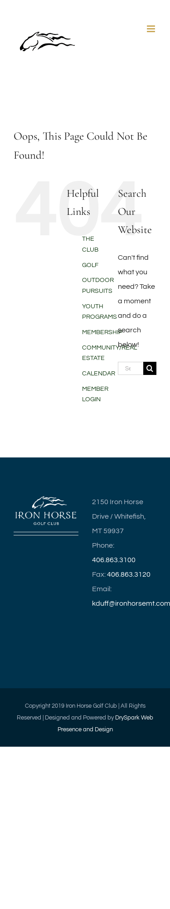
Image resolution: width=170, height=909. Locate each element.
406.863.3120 (129, 574)
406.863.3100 (114, 560)
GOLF (90, 265)
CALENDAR (98, 373)
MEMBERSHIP (102, 332)
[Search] (149, 368)
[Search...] (130, 368)
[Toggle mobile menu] (151, 29)
